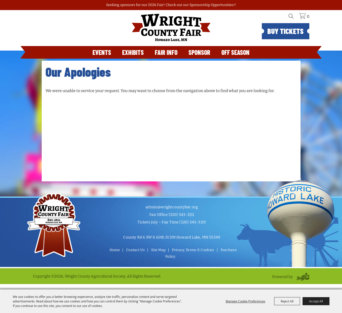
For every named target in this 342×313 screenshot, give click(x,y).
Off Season (235, 52)
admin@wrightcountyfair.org (171, 207)
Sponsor (199, 52)
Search (293, 18)
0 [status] (308, 16)
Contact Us (135, 250)
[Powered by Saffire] (302, 277)
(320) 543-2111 (181, 214)
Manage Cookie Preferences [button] (245, 301)
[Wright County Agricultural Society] (171, 28)
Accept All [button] (316, 301)
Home (115, 250)
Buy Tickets (285, 30)
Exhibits (133, 52)
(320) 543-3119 (192, 222)
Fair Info (166, 52)
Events (101, 52)
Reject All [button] (287, 301)
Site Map (158, 250)
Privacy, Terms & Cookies (193, 250)
